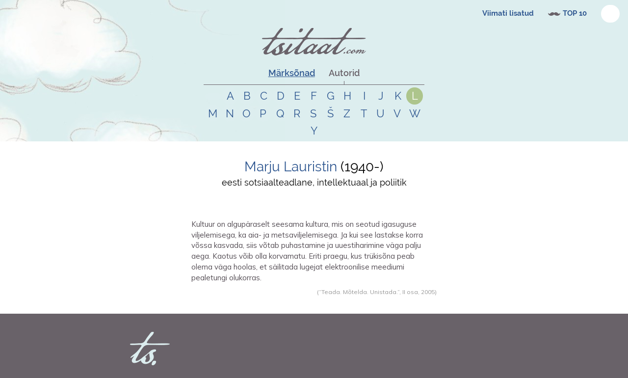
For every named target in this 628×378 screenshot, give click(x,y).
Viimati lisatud (508, 13)
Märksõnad (291, 73)
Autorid (344, 73)
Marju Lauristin (290, 167)
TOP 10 (575, 13)
